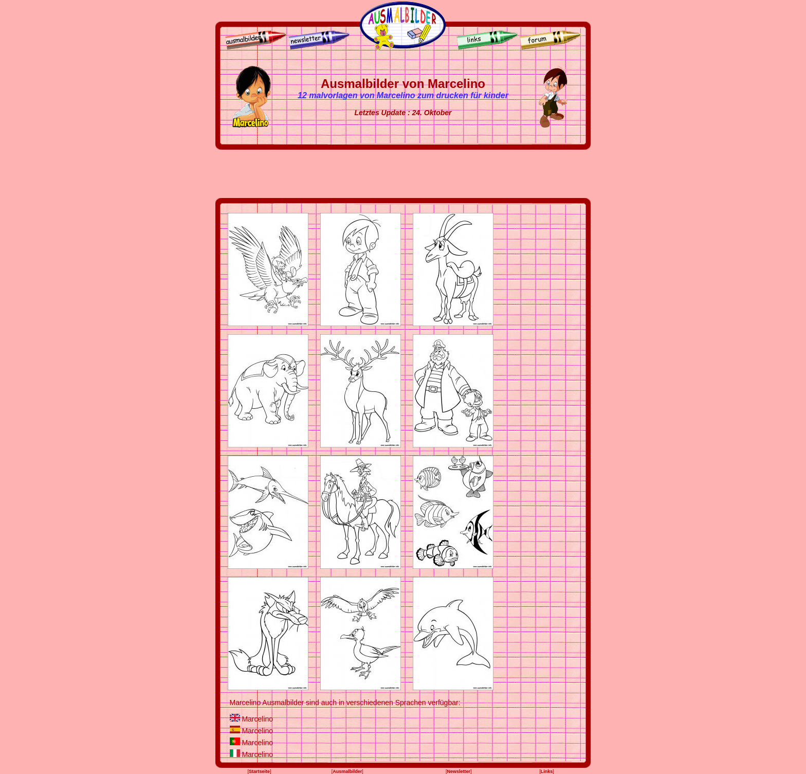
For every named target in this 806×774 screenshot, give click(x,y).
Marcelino (257, 719)
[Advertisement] (403, 174)
